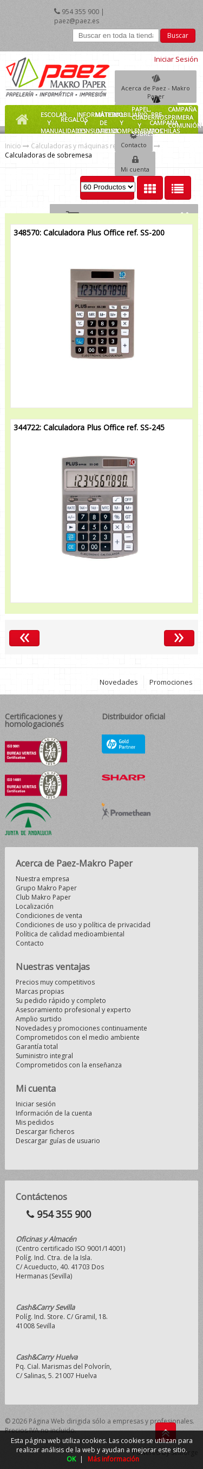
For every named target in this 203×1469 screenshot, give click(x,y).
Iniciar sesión (36, 1104)
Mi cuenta (135, 169)
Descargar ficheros (45, 1131)
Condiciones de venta (49, 915)
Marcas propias (40, 991)
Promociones (171, 682)
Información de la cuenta (54, 1113)
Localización (35, 906)
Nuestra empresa (42, 878)
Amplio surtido (39, 1019)
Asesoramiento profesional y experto (73, 1009)
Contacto (134, 145)
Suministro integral (44, 1055)
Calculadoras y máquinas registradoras (91, 145)
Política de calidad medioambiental (70, 934)
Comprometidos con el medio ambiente (78, 1037)
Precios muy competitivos (55, 982)
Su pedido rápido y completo (61, 1000)
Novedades (119, 682)
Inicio (13, 145)
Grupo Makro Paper (46, 888)
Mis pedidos (35, 1122)
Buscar (177, 35)
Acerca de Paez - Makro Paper (155, 92)
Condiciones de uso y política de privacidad (83, 924)
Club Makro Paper (43, 897)
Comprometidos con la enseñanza (69, 1065)
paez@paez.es (76, 20)
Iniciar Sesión (176, 59)
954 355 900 (80, 11)
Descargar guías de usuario (58, 1140)
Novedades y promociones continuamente (81, 1028)
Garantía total (37, 1046)
